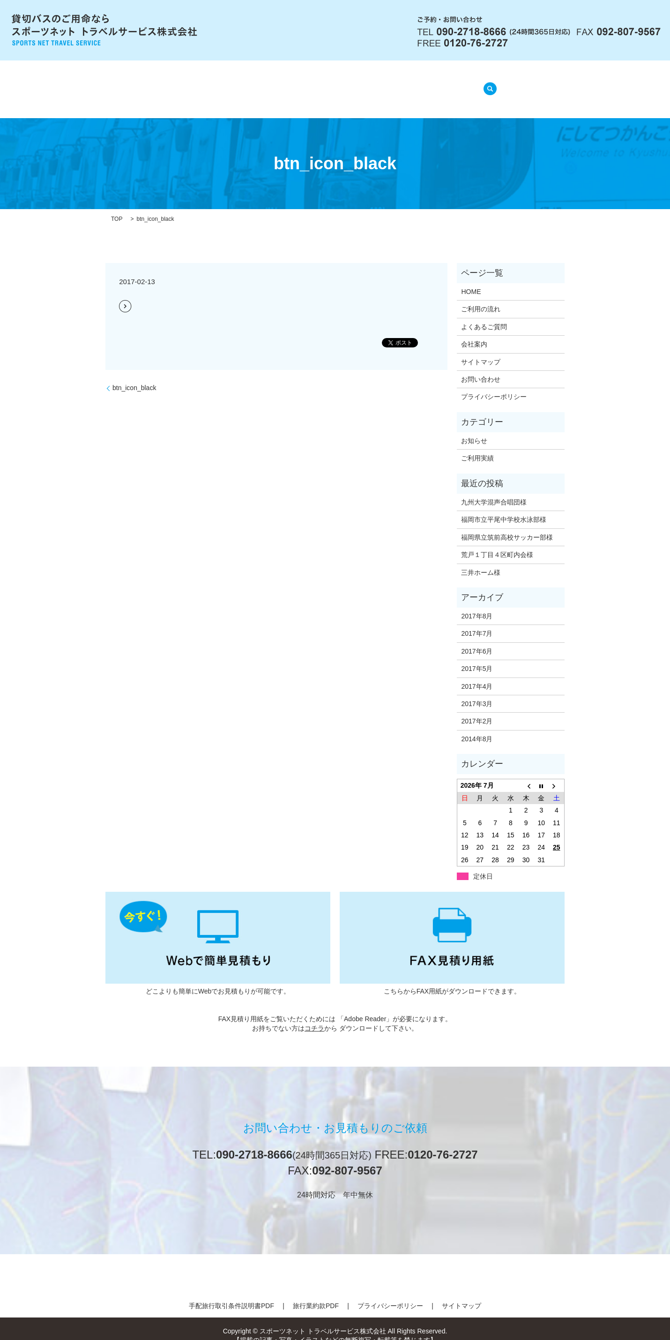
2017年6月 (476, 639)
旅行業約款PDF (316, 1294)
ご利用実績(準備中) (429, 84)
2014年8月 (476, 727)
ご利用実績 (477, 446)
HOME (187, 84)
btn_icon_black (134, 376)
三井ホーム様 (480, 560)
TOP (116, 207)
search (487, 83)
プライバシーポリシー (494, 385)
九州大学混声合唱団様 (494, 490)
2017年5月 (476, 657)
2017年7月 (476, 621)
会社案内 (231, 84)
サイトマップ (480, 350)
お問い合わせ (480, 367)
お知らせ (474, 429)
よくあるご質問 (353, 84)
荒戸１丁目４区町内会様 (497, 543)
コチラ (314, 1016)
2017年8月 (476, 604)
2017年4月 (476, 674)
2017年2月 (476, 709)
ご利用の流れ (286, 84)
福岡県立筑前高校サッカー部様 (507, 525)
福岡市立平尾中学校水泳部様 (503, 508)
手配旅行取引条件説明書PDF (231, 1294)
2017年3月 (476, 692)
